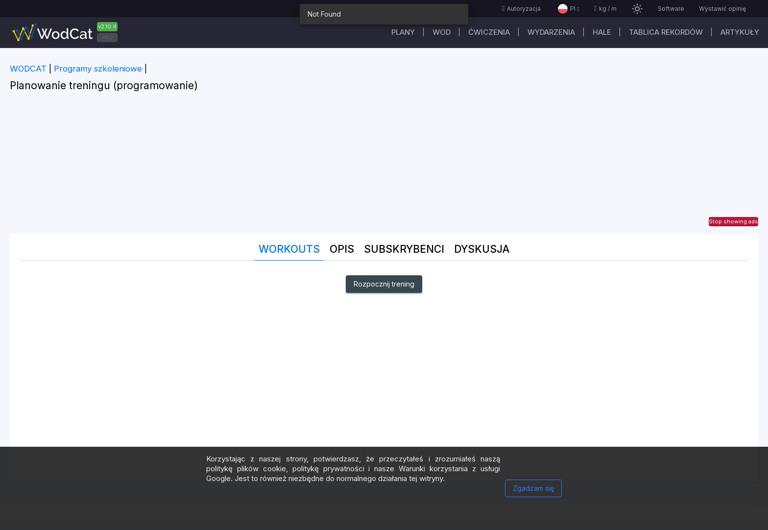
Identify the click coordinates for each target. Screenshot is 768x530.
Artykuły (739, 32)
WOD (441, 32)
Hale (602, 32)
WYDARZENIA (551, 32)
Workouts (289, 249)
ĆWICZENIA (489, 32)
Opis (342, 249)
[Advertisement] (384, 165)
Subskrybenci (404, 249)
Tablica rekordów (666, 32)
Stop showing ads (733, 221)
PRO (107, 37)
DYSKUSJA (481, 249)
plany (403, 32)
